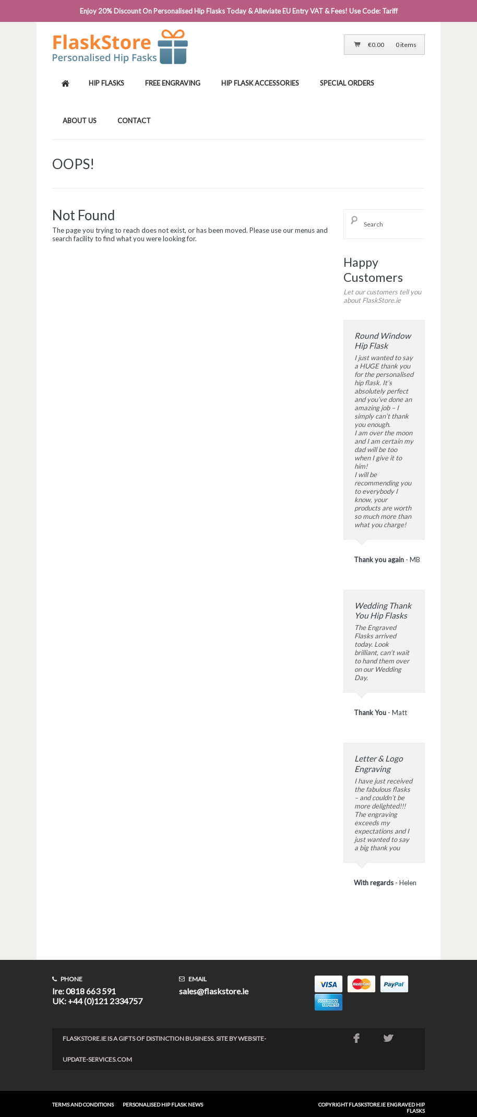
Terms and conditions (83, 1104)
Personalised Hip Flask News (163, 1104)
